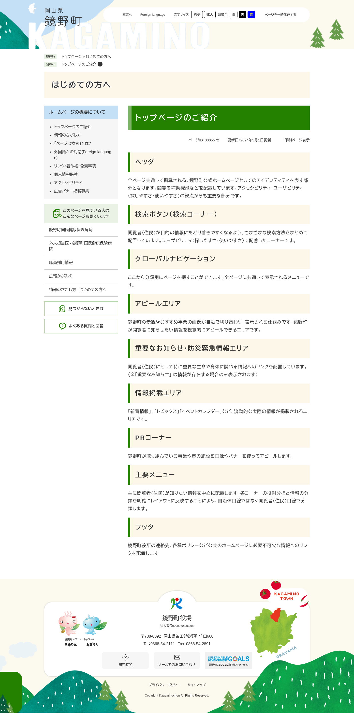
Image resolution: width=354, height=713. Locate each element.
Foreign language (152, 14)
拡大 (209, 14)
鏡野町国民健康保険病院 (70, 230)
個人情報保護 (66, 174)
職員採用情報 (61, 263)
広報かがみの (61, 276)
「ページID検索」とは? (72, 143)
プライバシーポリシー (164, 685)
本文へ (127, 14)
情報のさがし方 (67, 135)
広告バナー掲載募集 (71, 191)
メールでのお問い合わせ (177, 665)
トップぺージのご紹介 (78, 64)
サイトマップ (196, 685)
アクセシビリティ (68, 183)
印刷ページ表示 (297, 140)
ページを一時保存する (280, 15)
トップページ (71, 57)
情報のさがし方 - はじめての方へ (77, 290)
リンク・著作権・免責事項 (75, 166)
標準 (197, 14)
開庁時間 (125, 665)
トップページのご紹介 (72, 127)
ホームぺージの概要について (77, 112)
